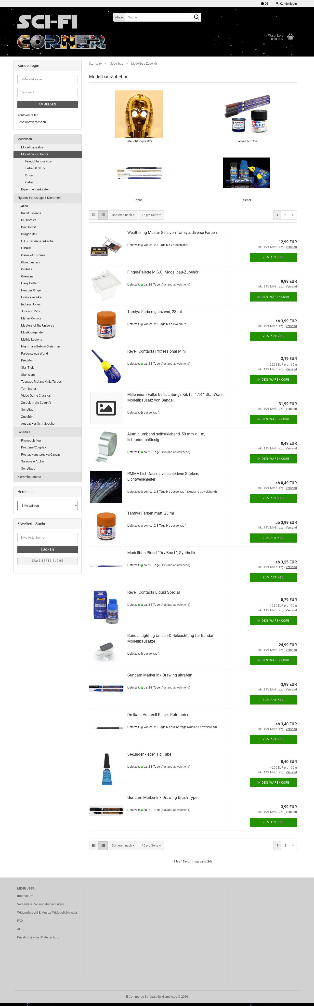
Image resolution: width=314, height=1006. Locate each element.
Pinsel (29, 175)
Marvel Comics (31, 318)
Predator (27, 360)
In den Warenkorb (273, 300)
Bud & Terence (31, 213)
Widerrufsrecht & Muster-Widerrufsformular (47, 915)
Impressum (25, 899)
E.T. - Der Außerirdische (37, 241)
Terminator (28, 388)
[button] (264, 3)
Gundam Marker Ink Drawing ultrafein (159, 678)
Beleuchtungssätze (38, 161)
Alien (24, 206)
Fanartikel (24, 432)
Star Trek (27, 367)
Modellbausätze (32, 147)
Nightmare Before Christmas (41, 346)
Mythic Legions (31, 339)
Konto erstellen (27, 115)
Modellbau (24, 139)
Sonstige (27, 409)
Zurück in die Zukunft (36, 402)
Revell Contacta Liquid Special (153, 595)
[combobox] (123, 218)
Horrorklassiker (31, 297)
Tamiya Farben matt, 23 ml (150, 516)
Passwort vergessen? (32, 122)
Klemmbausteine (29, 477)
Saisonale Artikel (32, 461)
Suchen (47, 549)
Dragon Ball (29, 234)
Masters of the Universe (37, 325)
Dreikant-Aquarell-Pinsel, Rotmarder (157, 717)
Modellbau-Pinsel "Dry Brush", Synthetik (161, 555)
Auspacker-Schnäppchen (38, 423)
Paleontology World (34, 353)
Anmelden (47, 104)
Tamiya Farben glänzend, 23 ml (154, 314)
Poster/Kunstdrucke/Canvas (41, 454)
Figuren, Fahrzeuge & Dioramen (39, 198)
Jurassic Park (30, 311)
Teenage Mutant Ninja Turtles (41, 381)
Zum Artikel (273, 260)
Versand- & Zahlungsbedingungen (40, 907)
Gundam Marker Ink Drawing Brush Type (162, 800)
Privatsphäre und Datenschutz (38, 940)
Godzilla (26, 269)
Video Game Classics (36, 395)
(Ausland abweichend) (175, 287)
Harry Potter (29, 283)
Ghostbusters (30, 262)
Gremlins (27, 276)
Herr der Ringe (31, 290)
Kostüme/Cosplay (33, 447)
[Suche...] (119, 17)
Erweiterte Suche (47, 560)
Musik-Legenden (32, 332)
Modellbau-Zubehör (34, 154)
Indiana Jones (31, 304)
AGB (20, 932)
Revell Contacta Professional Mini (156, 354)
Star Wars (28, 374)
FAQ (20, 924)
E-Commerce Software (141, 999)
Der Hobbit (28, 227)
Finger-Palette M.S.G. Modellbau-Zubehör (162, 275)
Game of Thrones (33, 255)
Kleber (29, 182)
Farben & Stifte (35, 168)
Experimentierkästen (35, 189)
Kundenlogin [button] (286, 3)
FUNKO (26, 248)
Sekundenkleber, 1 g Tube (149, 757)
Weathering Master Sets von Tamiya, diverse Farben (172, 235)
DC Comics (29, 220)
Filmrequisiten (31, 440)
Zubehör (27, 416)
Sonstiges (28, 468)
